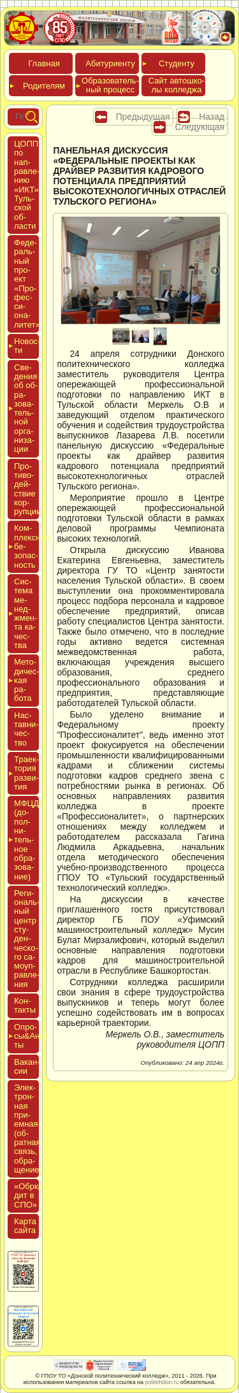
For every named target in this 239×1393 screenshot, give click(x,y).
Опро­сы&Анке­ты (26, 1036)
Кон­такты (25, 1005)
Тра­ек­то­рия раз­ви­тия (26, 772)
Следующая (199, 127)
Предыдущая (143, 117)
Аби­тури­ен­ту (109, 63)
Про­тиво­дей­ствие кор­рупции (27, 488)
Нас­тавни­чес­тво (26, 729)
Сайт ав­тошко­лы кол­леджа (176, 85)
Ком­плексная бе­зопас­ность (26, 546)
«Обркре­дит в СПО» (32, 1195)
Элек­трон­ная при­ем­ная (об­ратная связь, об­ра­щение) (28, 1128)
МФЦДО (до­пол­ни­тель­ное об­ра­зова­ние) (26, 839)
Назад (211, 117)
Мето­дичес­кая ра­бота (26, 680)
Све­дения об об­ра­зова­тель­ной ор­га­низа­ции (26, 408)
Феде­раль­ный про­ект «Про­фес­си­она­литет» (27, 283)
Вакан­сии (27, 1066)
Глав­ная (43, 63)
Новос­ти (26, 345)
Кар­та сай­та (25, 1225)
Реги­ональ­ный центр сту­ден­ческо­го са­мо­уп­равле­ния (27, 938)
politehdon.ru (162, 1382)
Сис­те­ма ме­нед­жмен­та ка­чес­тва (25, 613)
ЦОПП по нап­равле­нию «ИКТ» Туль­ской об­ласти (27, 185)
